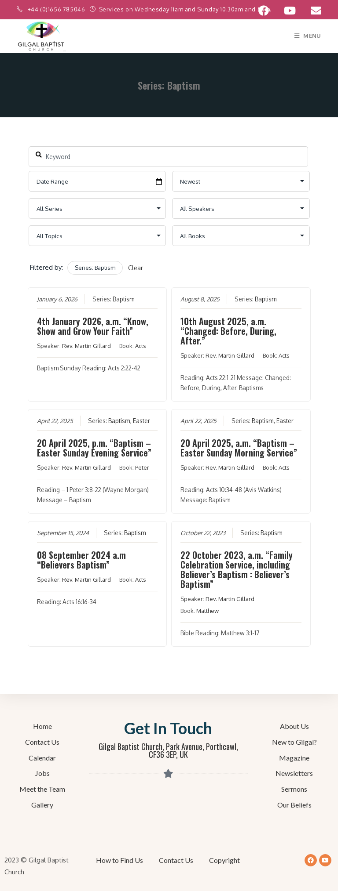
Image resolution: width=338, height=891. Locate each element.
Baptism (123, 299)
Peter (142, 467)
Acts (140, 345)
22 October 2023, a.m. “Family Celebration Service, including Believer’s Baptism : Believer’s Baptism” (236, 569)
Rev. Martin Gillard (86, 345)
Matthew (207, 610)
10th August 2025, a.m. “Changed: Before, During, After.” (228, 331)
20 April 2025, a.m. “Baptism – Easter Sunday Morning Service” (238, 447)
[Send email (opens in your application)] (312, 10)
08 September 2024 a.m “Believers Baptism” (81, 559)
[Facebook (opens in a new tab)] (263, 10)
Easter (141, 420)
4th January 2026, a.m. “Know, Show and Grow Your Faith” (92, 326)
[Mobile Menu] (307, 35)
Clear (135, 268)
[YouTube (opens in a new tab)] (289, 10)
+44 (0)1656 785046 (57, 9)
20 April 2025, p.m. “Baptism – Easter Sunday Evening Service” (94, 447)
